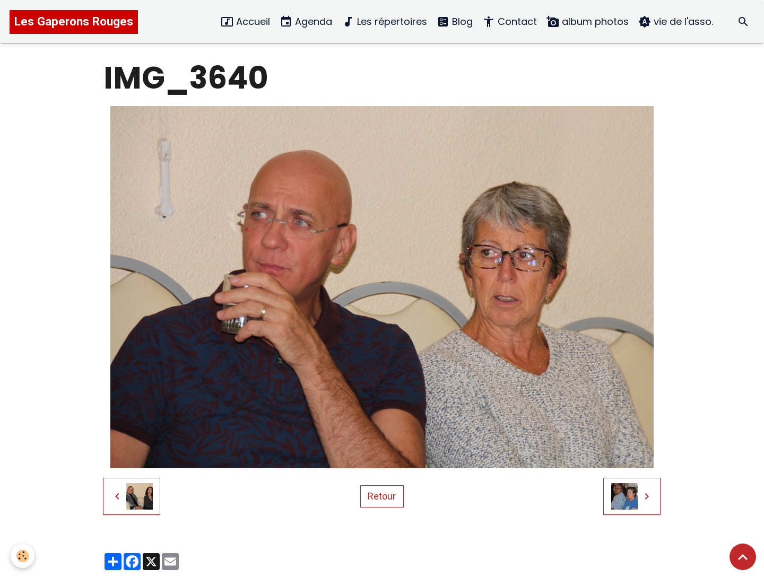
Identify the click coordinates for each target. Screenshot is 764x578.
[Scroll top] (743, 557)
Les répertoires (384, 22)
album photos (587, 22)
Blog (455, 22)
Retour (382, 496)
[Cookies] (22, 556)
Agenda (306, 22)
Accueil (245, 22)
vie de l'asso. (675, 22)
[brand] (74, 22)
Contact (509, 22)
